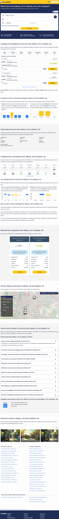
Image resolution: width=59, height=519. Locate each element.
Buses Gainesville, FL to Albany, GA (8, 462)
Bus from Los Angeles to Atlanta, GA (37, 475)
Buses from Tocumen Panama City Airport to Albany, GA (12, 497)
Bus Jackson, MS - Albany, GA (7, 466)
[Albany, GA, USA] (31, 15)
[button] (57, 314)
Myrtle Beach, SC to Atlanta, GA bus (37, 484)
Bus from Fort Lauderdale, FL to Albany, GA (9, 459)
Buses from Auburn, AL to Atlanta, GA (37, 451)
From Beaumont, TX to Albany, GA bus (8, 451)
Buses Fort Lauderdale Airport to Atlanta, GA (38, 497)
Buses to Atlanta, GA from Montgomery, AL (38, 481)
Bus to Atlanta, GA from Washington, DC (37, 490)
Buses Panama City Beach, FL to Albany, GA (10, 473)
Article (42, 517)
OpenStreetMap (52, 318)
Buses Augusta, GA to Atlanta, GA (36, 453)
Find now (52, 69)
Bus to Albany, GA (15, 509)
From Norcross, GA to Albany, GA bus (8, 470)
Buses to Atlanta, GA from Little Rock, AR (38, 473)
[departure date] (17, 23)
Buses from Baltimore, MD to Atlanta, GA (37, 455)
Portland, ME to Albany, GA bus (7, 477)
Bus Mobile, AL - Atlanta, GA (35, 479)
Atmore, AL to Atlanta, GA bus (35, 448)
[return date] (44, 23)
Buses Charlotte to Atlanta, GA (35, 459)
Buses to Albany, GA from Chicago (8, 453)
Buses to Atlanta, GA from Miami (36, 477)
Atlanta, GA (54, 293)
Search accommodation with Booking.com (11, 25)
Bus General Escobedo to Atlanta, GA (37, 468)
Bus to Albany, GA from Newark (7, 468)
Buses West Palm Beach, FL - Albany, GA (9, 481)
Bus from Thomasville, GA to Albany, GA (9, 479)
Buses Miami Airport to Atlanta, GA (36, 499)
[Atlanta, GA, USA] (31, 19)
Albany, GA (44, 293)
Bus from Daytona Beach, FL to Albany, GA (9, 455)
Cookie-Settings (28, 517)
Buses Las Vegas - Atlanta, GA (36, 470)
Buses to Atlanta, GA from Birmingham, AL (38, 457)
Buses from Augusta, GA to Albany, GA (8, 448)
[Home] (5, 2)
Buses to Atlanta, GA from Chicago (36, 464)
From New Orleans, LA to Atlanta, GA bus (38, 486)
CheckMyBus (2, 509)
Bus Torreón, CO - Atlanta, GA (35, 488)
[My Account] (48, 2)
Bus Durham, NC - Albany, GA (7, 457)
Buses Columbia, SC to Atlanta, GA (36, 466)
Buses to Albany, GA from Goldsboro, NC (9, 464)
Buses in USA (8, 509)
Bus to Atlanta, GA (23, 509)
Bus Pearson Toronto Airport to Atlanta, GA (38, 501)
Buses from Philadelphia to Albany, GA (8, 475)
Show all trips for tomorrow (29, 87)
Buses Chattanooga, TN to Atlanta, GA (37, 462)
